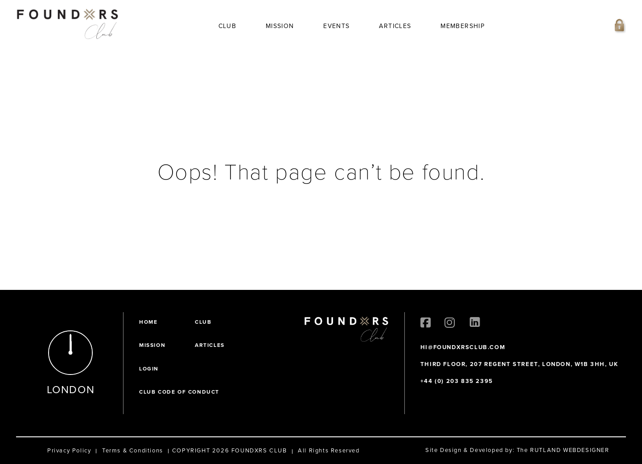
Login (149, 369)
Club (227, 26)
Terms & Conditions (132, 450)
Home (148, 322)
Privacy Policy (69, 450)
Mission (280, 26)
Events (336, 26)
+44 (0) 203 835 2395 (456, 381)
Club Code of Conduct (179, 392)
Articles (395, 26)
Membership (462, 26)
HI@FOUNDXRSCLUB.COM (462, 347)
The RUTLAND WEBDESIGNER (563, 450)
